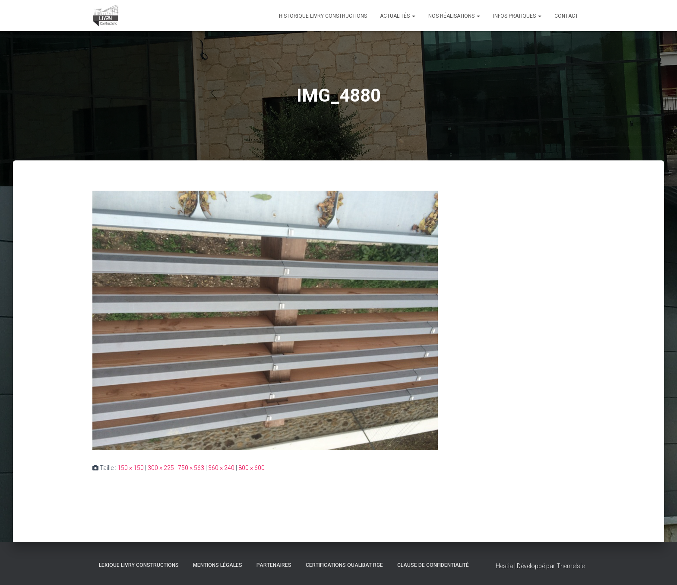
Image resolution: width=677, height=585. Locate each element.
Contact (566, 16)
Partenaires (273, 565)
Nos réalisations (454, 16)
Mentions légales (217, 565)
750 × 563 (191, 467)
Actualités (397, 16)
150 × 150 (130, 467)
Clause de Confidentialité (433, 565)
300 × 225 (161, 467)
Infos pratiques (517, 16)
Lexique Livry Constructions (139, 565)
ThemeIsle (571, 566)
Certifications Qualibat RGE (344, 565)
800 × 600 (251, 467)
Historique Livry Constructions (323, 16)
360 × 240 (221, 467)
